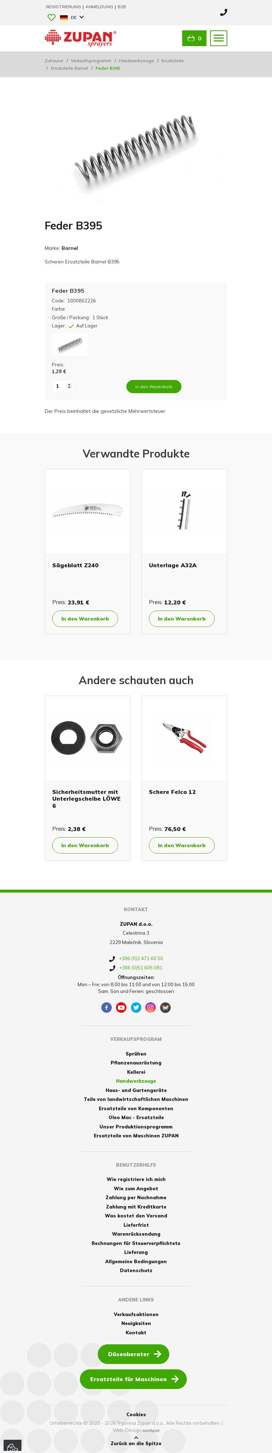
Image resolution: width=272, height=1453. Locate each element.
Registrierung (64, 6)
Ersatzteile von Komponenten (136, 1108)
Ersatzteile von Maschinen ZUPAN (136, 1135)
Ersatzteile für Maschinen (134, 1379)
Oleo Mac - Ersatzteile (136, 1117)
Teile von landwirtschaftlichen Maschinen (136, 1099)
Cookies (136, 1414)
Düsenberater (134, 1354)
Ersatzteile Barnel (69, 68)
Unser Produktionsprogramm (136, 1127)
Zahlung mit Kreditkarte (136, 1207)
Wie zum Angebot (136, 1188)
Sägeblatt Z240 (75, 565)
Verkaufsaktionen (136, 1314)
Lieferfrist (136, 1225)
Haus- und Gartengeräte (136, 1090)
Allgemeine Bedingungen (136, 1261)
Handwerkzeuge (136, 60)
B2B (122, 6)
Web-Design (127, 1430)
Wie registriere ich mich (136, 1179)
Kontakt (136, 1332)
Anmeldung (100, 6)
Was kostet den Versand (136, 1216)
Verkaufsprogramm (91, 60)
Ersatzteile (172, 60)
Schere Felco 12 (172, 791)
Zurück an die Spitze (136, 1440)
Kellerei (136, 1072)
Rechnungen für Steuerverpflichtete (136, 1243)
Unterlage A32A (172, 565)
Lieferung (136, 1252)
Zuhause (54, 60)
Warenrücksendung (136, 1234)
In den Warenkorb (85, 619)
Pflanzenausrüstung (136, 1063)
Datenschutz (136, 1270)
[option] (88, 551)
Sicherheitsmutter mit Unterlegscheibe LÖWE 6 (86, 798)
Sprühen (136, 1054)
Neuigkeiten (136, 1323)
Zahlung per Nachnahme (136, 1197)
